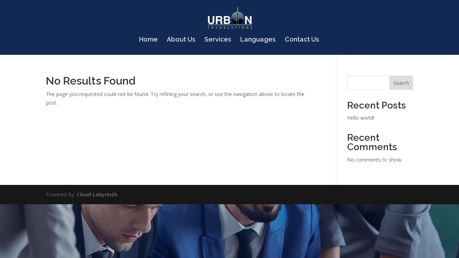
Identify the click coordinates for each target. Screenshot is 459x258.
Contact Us (302, 40)
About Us (181, 40)
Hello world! (360, 117)
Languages (258, 40)
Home (148, 40)
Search (401, 83)
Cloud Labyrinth (97, 194)
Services (217, 40)
